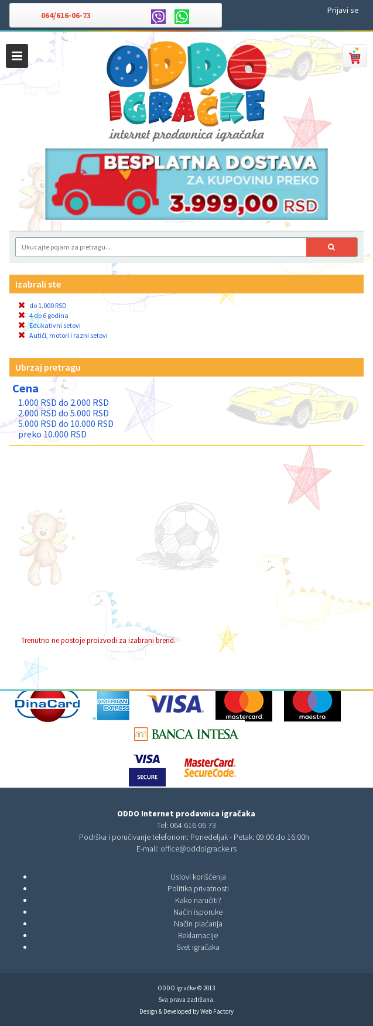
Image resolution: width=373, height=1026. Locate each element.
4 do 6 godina (43, 315)
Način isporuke (198, 912)
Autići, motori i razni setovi (63, 335)
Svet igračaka (198, 947)
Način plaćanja (198, 923)
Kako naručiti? (198, 900)
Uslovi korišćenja (198, 876)
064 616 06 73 (193, 825)
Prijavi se (343, 10)
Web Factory (217, 1011)
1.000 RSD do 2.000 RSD (63, 402)
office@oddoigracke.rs (198, 848)
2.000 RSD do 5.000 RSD (63, 413)
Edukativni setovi (49, 325)
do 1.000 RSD (42, 305)
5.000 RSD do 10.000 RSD (66, 423)
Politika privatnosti (198, 888)
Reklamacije (198, 935)
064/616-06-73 (66, 15)
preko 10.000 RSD (52, 434)
